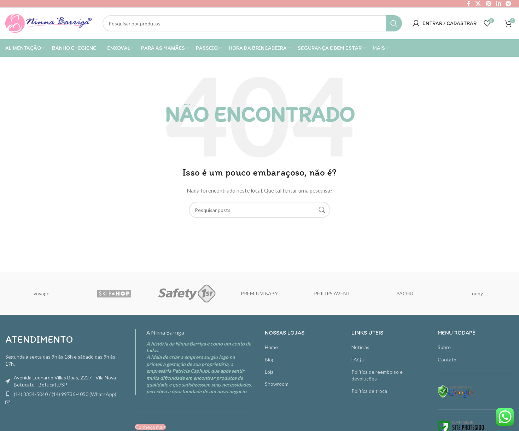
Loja (269, 372)
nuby (477, 293)
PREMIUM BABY (259, 293)
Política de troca (369, 391)
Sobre (444, 347)
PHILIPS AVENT (332, 293)
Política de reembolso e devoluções (377, 375)
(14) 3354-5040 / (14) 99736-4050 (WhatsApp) (65, 394)
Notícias (360, 347)
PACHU (404, 293)
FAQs (357, 359)
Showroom (276, 384)
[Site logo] (48, 23)
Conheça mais (150, 427)
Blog (270, 359)
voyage (41, 293)
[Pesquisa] (252, 23)
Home (271, 347)
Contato (447, 359)
